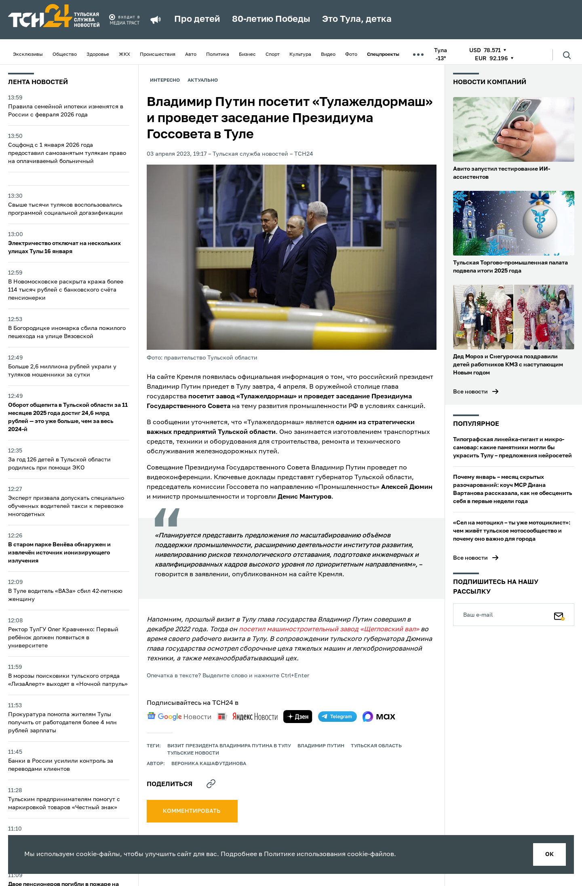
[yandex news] (247, 716)
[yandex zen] (297, 716)
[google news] (179, 716)
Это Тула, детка (357, 19)
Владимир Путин (320, 746)
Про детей (197, 19)
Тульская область (376, 746)
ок (549, 854)
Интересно (165, 80)
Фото (351, 54)
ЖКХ (124, 54)
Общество (65, 54)
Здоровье (97, 54)
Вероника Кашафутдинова (208, 763)
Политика (217, 54)
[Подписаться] (559, 615)
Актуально (203, 80)
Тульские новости (193, 753)
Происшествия (157, 54)
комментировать (192, 811)
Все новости (470, 392)
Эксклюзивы (28, 54)
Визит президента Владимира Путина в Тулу (229, 746)
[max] (379, 716)
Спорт (273, 54)
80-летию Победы (271, 19)
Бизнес (247, 54)
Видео (328, 54)
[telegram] (337, 716)
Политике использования (305, 854)
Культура (300, 54)
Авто (190, 54)
